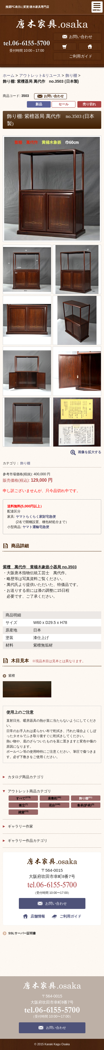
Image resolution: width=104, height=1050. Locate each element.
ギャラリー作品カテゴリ (27, 840)
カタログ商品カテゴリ (26, 777)
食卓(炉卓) (85, 805)
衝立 (23, 805)
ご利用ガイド (70, 916)
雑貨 (23, 812)
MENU (96, 9)
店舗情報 (38, 916)
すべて (23, 798)
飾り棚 (25, 463)
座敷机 (54, 798)
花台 (54, 805)
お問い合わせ (54, 96)
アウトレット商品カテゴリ (29, 791)
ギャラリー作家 (20, 826)
